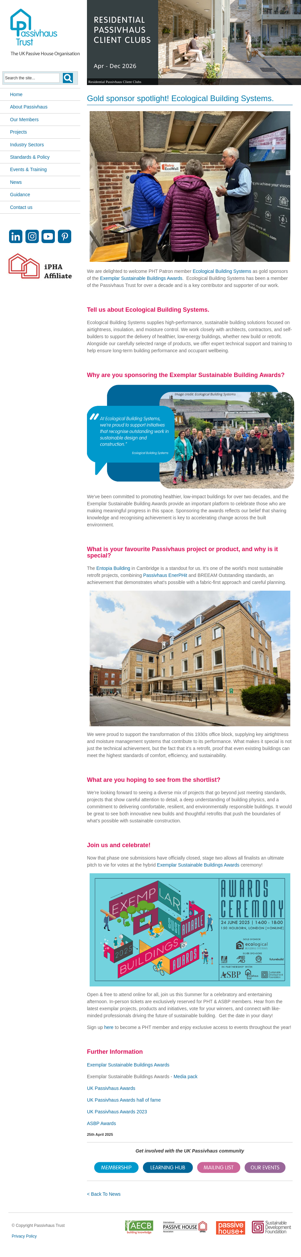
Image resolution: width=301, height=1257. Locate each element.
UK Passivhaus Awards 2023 (117, 1111)
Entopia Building (113, 568)
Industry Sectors (27, 144)
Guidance (20, 194)
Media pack (186, 1076)
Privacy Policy (24, 1236)
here (108, 1027)
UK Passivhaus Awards (111, 1088)
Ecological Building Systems (222, 271)
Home (16, 94)
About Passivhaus (28, 106)
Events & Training (28, 169)
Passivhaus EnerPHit (165, 575)
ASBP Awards (101, 1123)
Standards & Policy (29, 157)
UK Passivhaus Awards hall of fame (124, 1100)
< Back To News (104, 1194)
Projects (18, 132)
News (16, 182)
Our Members (24, 119)
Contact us (21, 207)
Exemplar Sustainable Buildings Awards (141, 278)
